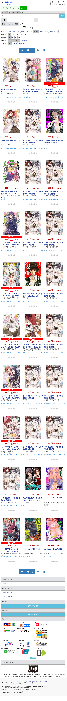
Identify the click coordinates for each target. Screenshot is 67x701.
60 (13, 34)
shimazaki (6, 453)
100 (16, 34)
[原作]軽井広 (12, 93)
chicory (32, 553)
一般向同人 (5, 8)
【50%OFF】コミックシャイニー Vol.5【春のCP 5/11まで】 (10, 551)
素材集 (12, 8)
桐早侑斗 (27, 553)
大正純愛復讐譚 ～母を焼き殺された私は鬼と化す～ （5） (32, 91)
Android (21, 43)
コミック (23, 8)
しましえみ (38, 553)
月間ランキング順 (26, 31)
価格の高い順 (54, 31)
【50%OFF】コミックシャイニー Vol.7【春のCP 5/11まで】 (10, 398)
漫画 (25, 400)
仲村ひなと (27, 349)
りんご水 (57, 93)
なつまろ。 (27, 93)
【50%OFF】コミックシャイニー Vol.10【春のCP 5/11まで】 (54, 91)
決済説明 (33, 658)
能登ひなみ (56, 502)
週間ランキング (7, 592)
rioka (13, 247)
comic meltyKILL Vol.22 (53, 549)
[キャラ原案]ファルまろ (31, 351)
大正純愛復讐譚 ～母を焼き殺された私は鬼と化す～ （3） (32, 296)
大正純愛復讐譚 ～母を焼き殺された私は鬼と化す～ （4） (54, 143)
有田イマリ (6, 196)
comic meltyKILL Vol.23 (31, 549)
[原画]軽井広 (33, 196)
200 (20, 34)
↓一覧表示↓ (33, 614)
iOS (15, 43)
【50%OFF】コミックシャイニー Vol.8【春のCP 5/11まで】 (10, 296)
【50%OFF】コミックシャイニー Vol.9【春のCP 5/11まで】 (10, 245)
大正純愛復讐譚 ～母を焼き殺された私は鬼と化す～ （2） (32, 500)
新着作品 (5, 583)
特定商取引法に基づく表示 (34, 681)
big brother (49, 502)
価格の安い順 (44, 31)
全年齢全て (25, 40)
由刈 (54, 553)
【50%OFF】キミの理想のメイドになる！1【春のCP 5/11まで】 (10, 347)
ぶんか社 (27, 97)
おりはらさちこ (14, 196)
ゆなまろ (5, 93)
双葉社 (5, 199)
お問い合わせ (48, 681)
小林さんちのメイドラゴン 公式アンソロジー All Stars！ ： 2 (10, 194)
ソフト (17, 8)
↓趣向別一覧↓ (33, 606)
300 (24, 34)
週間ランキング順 (13, 31)
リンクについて (20, 681)
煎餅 (47, 93)
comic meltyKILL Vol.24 (53, 498)
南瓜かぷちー (10, 400)
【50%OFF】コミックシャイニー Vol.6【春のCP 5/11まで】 (10, 449)
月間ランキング (7, 597)
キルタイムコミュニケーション (12, 97)
